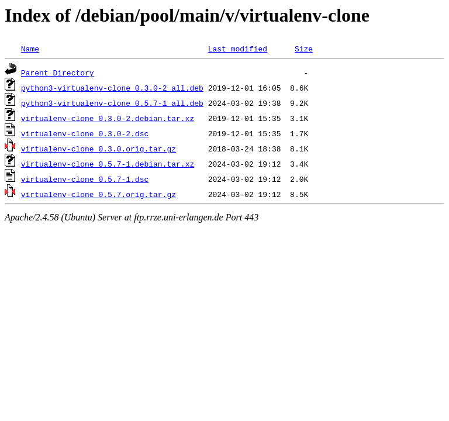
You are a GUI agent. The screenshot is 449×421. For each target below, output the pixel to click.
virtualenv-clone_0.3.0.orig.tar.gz (98, 148)
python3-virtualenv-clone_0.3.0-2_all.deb (112, 87)
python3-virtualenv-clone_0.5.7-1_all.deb (112, 103)
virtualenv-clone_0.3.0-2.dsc (84, 133)
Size (304, 48)
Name (30, 48)
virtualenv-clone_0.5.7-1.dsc (84, 179)
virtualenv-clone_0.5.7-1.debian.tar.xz (107, 163)
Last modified (237, 48)
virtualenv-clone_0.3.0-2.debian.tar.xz (107, 118)
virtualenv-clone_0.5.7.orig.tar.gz (98, 194)
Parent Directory (57, 72)
